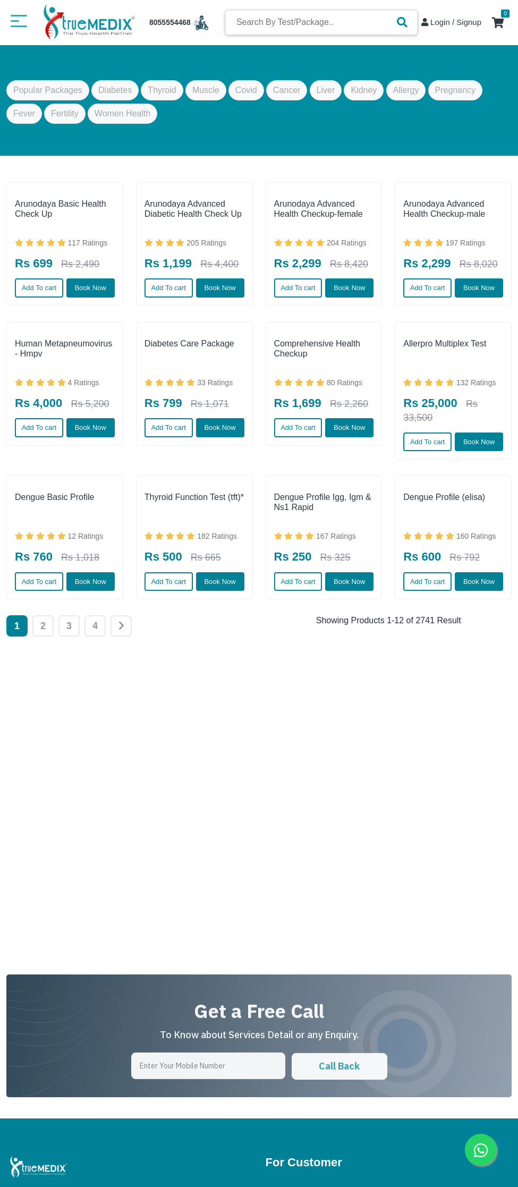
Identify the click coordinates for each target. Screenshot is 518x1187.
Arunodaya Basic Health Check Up (60, 208)
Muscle (205, 93)
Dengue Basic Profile (54, 497)
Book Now (90, 288)
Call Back (339, 1101)
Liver (326, 93)
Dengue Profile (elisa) (444, 497)
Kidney (364, 93)
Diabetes (115, 93)
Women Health (123, 116)
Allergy (406, 93)
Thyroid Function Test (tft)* (194, 497)
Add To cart (39, 288)
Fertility (65, 116)
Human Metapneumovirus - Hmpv (63, 348)
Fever (24, 116)
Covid (246, 93)
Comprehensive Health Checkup (317, 348)
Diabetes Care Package (189, 343)
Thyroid (162, 93)
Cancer (287, 93)
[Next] (121, 626)
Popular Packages (47, 93)
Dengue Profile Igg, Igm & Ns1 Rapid (322, 502)
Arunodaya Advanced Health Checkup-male (444, 208)
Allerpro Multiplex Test (444, 343)
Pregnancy (455, 93)
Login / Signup (451, 22)
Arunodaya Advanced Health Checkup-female (318, 208)
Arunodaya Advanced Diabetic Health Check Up (193, 208)
